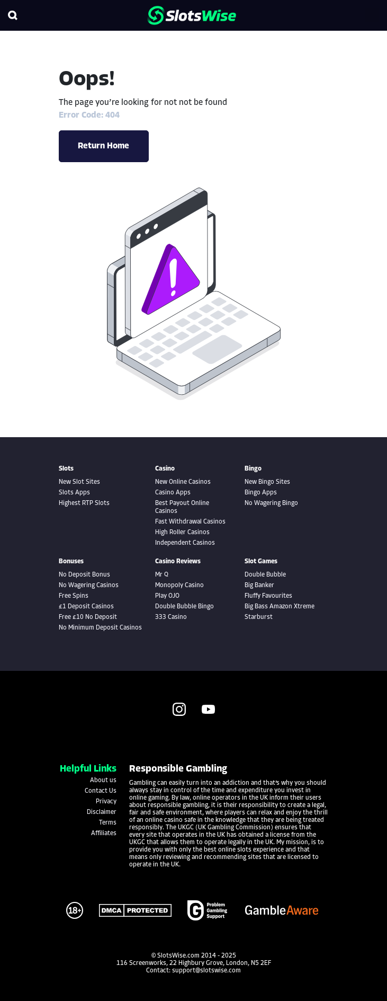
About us (103, 780)
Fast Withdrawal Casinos (190, 522)
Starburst (259, 617)
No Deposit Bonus (84, 575)
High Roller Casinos (182, 532)
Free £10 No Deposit (88, 617)
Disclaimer (101, 812)
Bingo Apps (261, 493)
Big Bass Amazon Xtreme (279, 607)
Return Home (103, 146)
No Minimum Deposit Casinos (100, 628)
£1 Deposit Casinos (86, 607)
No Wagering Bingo (271, 503)
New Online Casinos (183, 482)
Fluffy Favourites (268, 596)
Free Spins (73, 596)
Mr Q (161, 575)
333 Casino (171, 617)
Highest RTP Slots (84, 503)
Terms (107, 823)
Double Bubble (265, 575)
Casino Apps (173, 493)
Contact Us (100, 791)
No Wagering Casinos (89, 585)
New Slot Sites (79, 482)
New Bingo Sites (267, 482)
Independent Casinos (185, 543)
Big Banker (259, 585)
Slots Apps (74, 493)
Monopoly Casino (179, 585)
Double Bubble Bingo (184, 607)
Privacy (106, 802)
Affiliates (103, 833)
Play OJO (167, 596)
